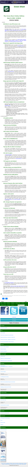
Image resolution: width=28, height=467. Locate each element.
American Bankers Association (21, 39)
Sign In (26, 301)
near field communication (16, 199)
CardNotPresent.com (7, 105)
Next (6, 298)
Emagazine (7, 463)
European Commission (20, 45)
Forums (5, 463)
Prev (3, 298)
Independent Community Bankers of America (11, 40)
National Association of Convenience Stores (16, 41)
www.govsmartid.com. (19, 158)
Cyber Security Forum (11, 71)
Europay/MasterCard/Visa (8, 199)
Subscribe (2, 301)
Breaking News (21, 463)
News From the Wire (16, 463)
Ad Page (25, 463)
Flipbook (11, 463)
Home (2, 463)
